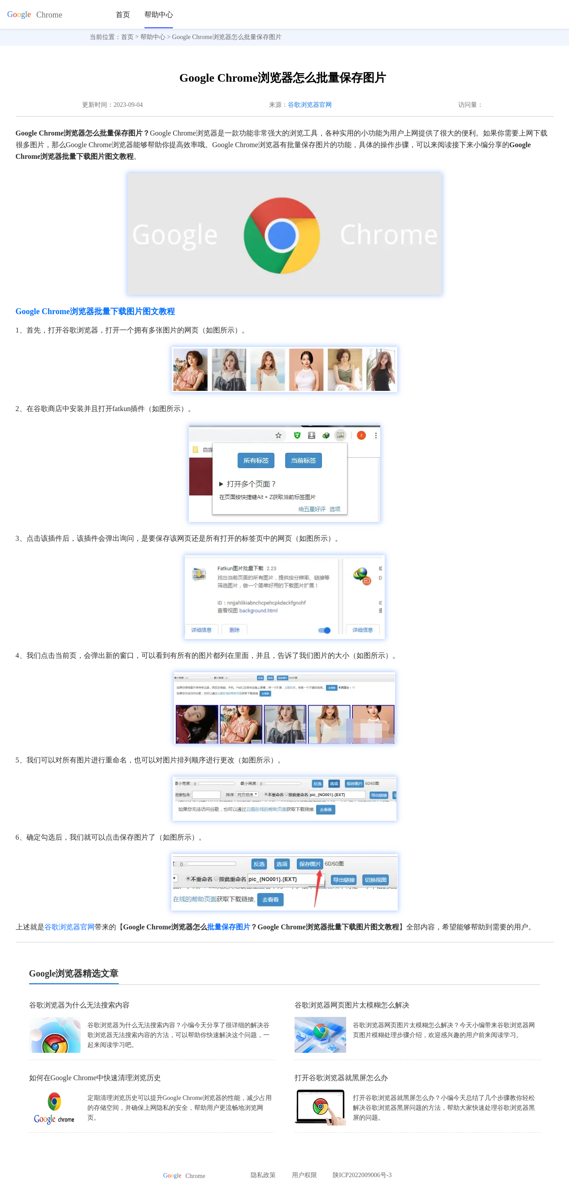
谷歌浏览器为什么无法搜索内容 (79, 1005)
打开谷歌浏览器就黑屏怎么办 (341, 1078)
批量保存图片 (228, 927)
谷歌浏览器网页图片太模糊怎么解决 (352, 1005)
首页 (123, 14)
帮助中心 (158, 14)
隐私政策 (263, 1175)
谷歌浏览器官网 (310, 104)
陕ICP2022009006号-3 (362, 1175)
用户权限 (304, 1175)
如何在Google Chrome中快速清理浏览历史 (95, 1078)
